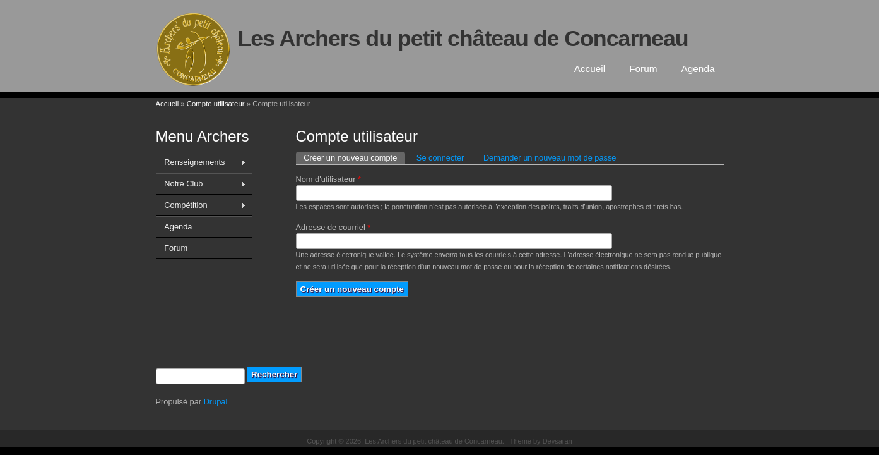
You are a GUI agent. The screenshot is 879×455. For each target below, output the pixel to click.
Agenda (698, 68)
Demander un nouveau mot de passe (549, 157)
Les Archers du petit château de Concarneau (463, 38)
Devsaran (557, 441)
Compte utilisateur (216, 103)
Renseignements (201, 162)
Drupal (216, 401)
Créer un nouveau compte (354, 157)
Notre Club (201, 184)
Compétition (201, 205)
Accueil (590, 68)
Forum (643, 68)
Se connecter (440, 157)
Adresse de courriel (333, 227)
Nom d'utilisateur (328, 179)
